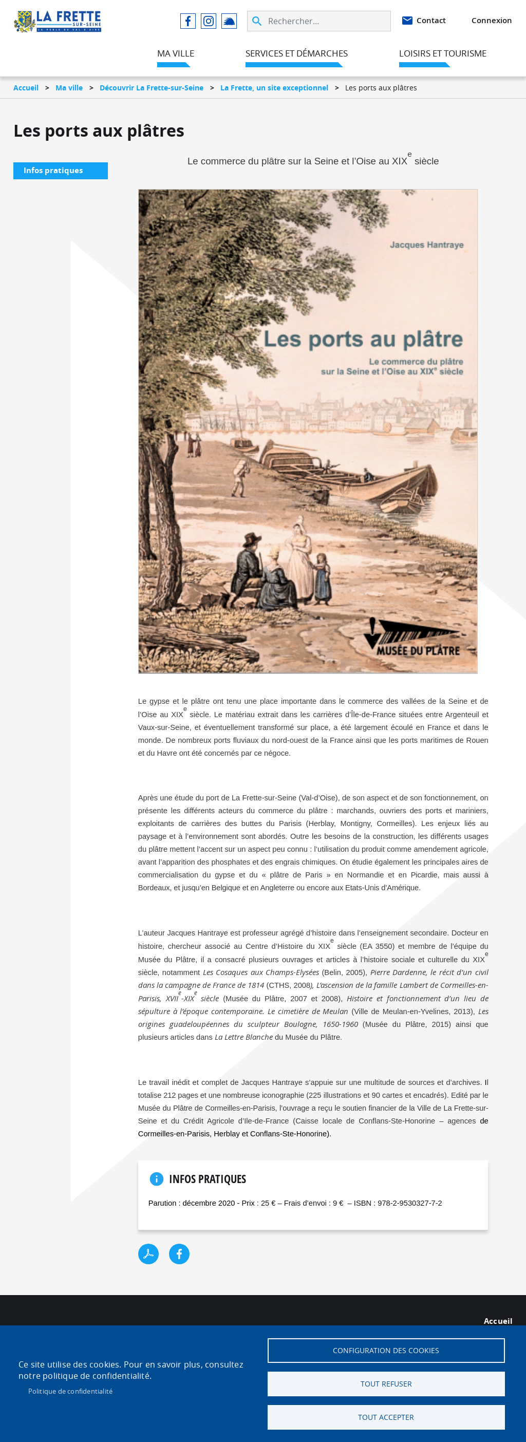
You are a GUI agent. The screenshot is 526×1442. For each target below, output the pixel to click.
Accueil (26, 87)
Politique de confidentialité (70, 1391)
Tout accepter (386, 1417)
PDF (148, 1254)
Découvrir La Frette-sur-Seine (151, 87)
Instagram (208, 21)
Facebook (188, 21)
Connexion (492, 20)
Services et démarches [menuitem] (297, 53)
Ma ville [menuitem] (175, 53)
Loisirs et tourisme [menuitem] (442, 53)
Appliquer (258, 21)
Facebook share (179, 1254)
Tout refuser (386, 1384)
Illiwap (229, 21)
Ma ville (69, 87)
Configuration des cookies (386, 1350)
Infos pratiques (53, 170)
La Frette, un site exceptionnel (274, 87)
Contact (431, 20)
